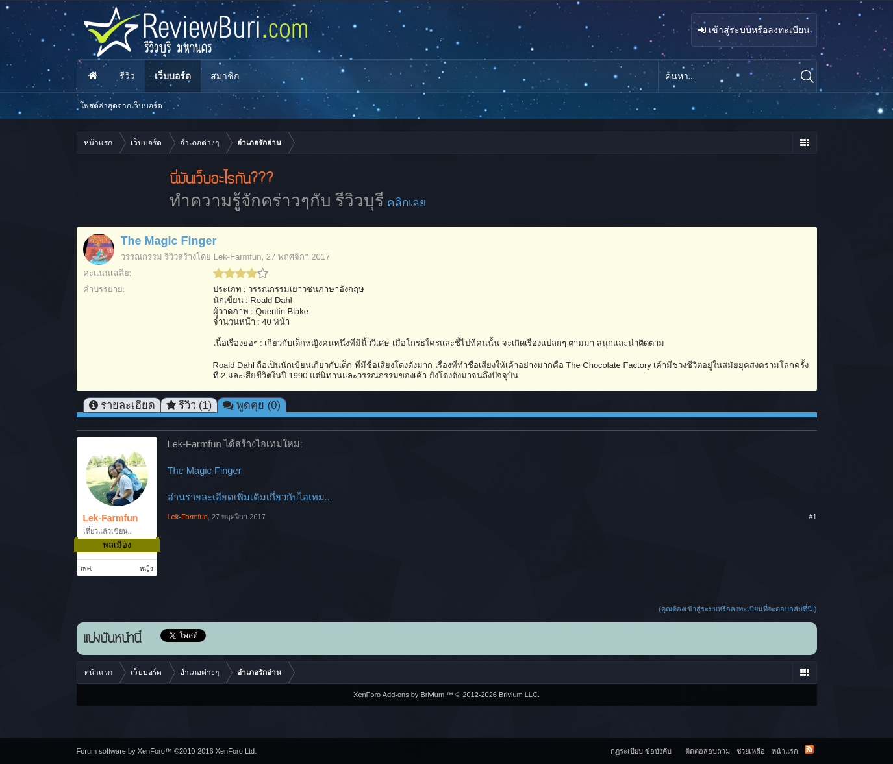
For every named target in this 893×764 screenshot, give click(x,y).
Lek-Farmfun (238, 257)
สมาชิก (224, 76)
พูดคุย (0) (258, 405)
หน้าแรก (93, 76)
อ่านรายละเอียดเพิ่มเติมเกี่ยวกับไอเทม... (250, 497)
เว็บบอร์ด (173, 76)
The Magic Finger (205, 470)
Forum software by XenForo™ (167, 751)
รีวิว (127, 76)
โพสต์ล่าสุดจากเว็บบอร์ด (121, 105)
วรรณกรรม (141, 257)
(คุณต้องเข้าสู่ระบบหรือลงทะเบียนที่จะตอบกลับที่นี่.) (737, 609)
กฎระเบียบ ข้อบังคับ (641, 751)
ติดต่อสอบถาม (707, 751)
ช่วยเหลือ (750, 751)
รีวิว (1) (195, 405)
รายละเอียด (128, 405)
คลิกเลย (406, 202)
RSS (809, 749)
